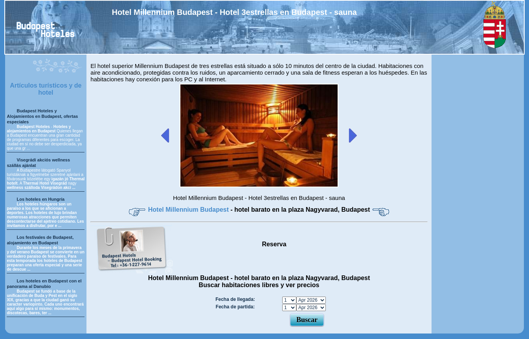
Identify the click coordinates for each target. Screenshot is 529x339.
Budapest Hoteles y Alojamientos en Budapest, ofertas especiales (42, 116)
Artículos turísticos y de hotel (45, 89)
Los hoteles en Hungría (40, 199)
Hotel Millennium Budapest (189, 209)
